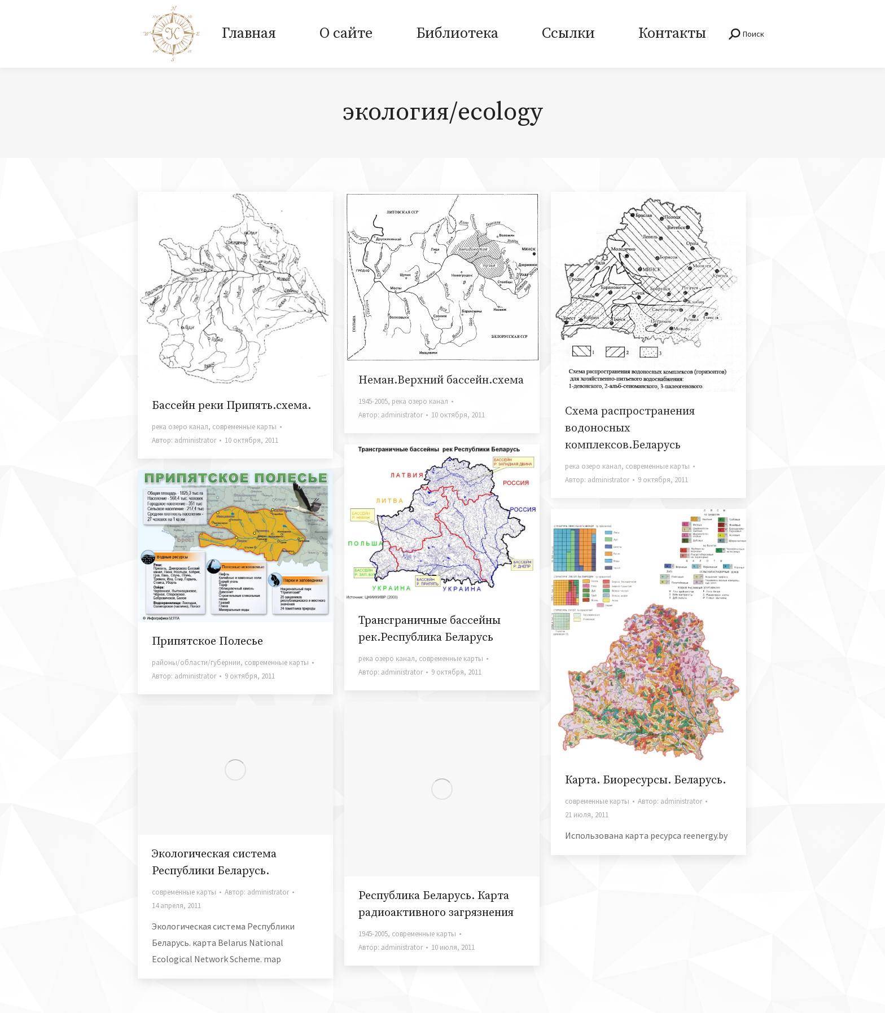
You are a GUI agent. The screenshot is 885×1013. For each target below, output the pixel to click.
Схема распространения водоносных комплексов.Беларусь (630, 428)
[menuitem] (248, 34)
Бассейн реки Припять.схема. (231, 406)
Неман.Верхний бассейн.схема (441, 380)
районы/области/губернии (196, 662)
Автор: (184, 440)
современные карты (244, 426)
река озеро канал (180, 426)
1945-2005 (373, 401)
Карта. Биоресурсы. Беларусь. (645, 780)
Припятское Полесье (207, 642)
